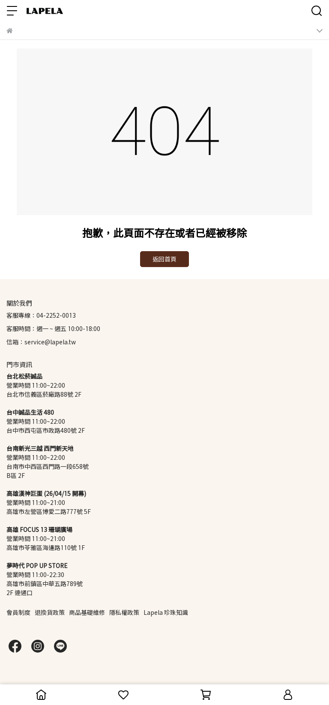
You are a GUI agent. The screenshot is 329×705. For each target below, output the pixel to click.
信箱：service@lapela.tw (41, 342)
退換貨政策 (50, 612)
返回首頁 (164, 259)
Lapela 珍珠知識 (166, 612)
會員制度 (18, 612)
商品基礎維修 (87, 612)
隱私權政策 (124, 612)
